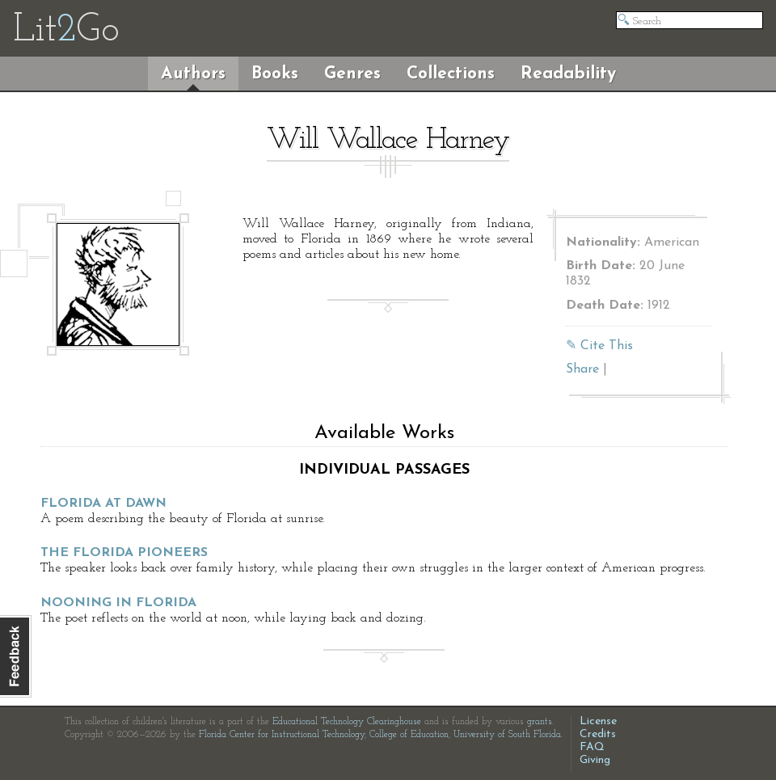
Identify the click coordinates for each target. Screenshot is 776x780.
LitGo (66, 30)
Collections (451, 73)
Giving (595, 760)
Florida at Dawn (103, 503)
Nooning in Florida (118, 603)
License (598, 721)
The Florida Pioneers (124, 552)
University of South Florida (507, 735)
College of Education (409, 735)
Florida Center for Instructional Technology (282, 735)
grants (539, 722)
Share (582, 369)
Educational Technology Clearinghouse (346, 722)
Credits (598, 734)
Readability (568, 73)
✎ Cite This (599, 345)
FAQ (592, 747)
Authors (193, 73)
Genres (352, 73)
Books (274, 73)
